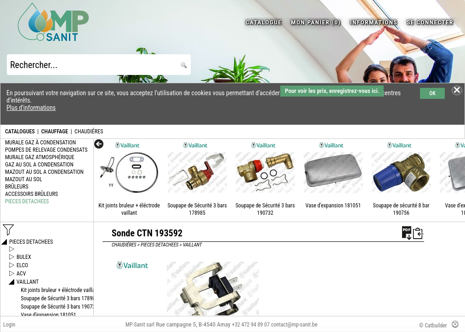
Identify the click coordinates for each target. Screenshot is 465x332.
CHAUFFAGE (54, 131)
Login (9, 324)
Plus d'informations (31, 107)
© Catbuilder (433, 325)
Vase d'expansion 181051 (333, 205)
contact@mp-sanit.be (294, 324)
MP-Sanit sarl (139, 324)
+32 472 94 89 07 (251, 324)
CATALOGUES (20, 131)
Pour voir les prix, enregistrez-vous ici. (332, 90)
